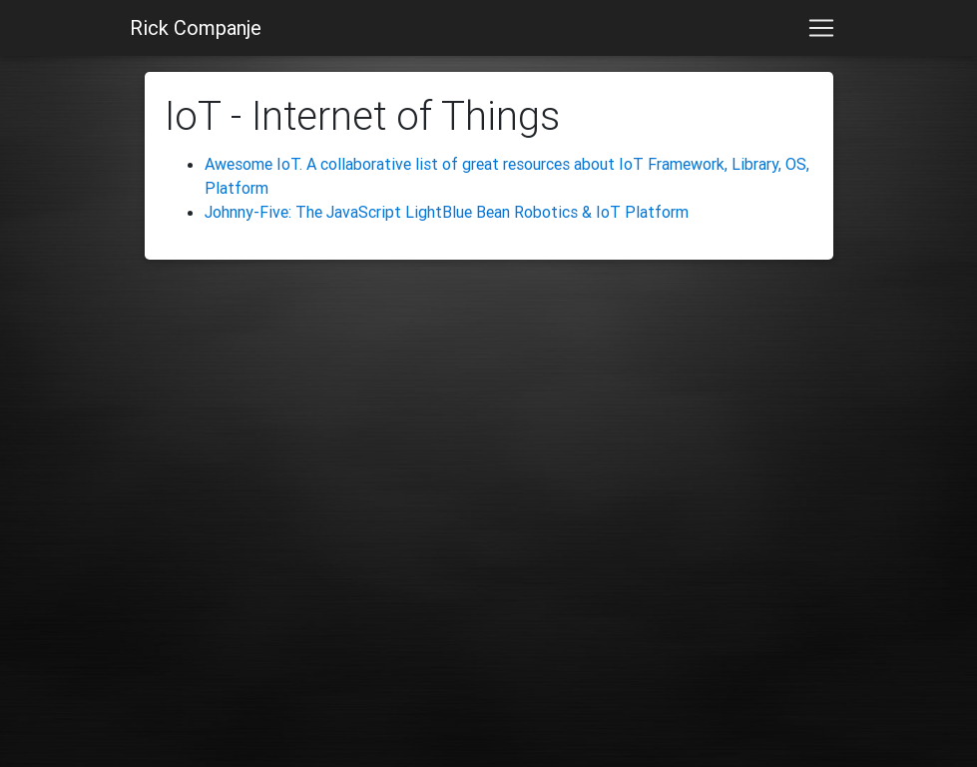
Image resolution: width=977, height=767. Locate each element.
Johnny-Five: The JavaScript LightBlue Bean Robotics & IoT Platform (447, 212)
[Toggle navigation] (821, 28)
